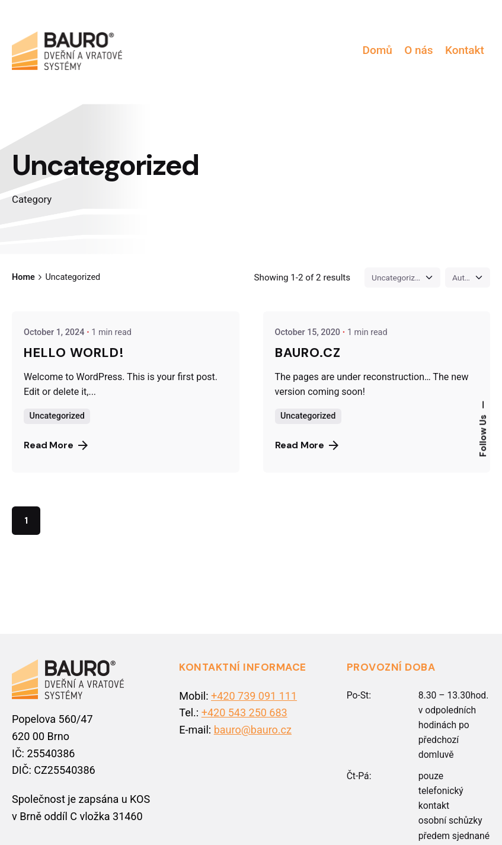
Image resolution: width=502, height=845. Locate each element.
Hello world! (74, 353)
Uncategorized (57, 416)
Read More (56, 445)
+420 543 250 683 (244, 712)
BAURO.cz (308, 353)
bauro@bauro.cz (253, 729)
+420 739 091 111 (254, 696)
